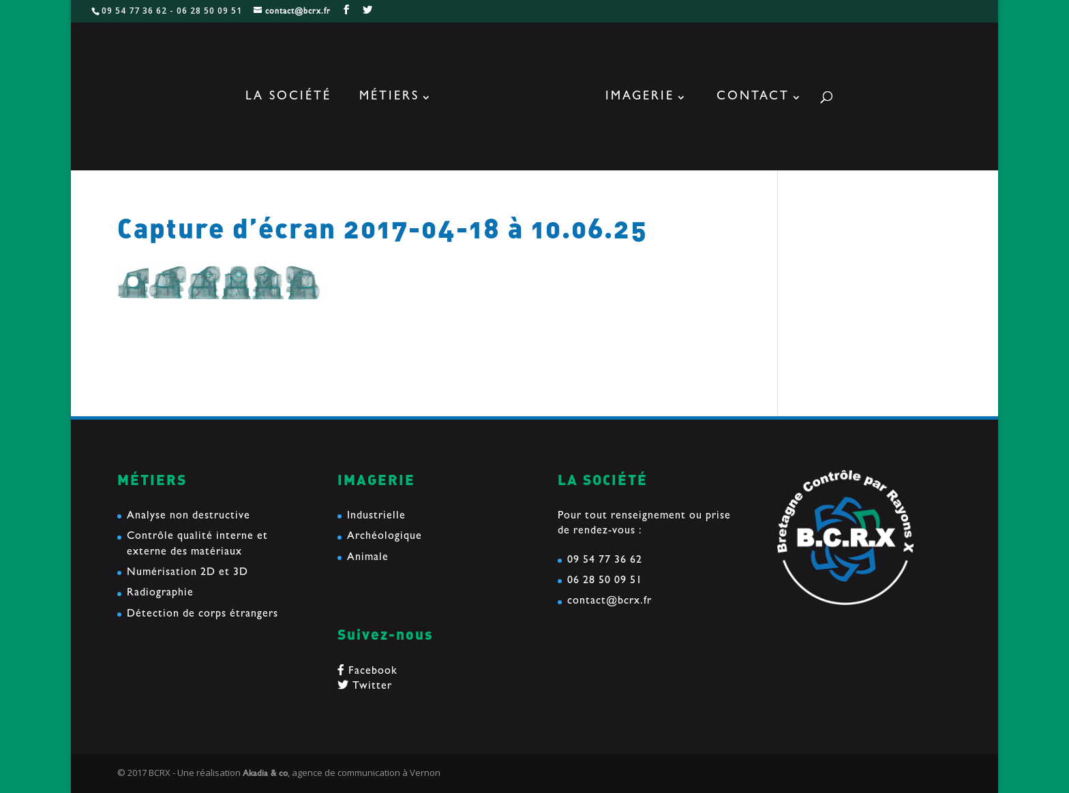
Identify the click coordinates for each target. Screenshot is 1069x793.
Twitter (364, 686)
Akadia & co (265, 774)
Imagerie (639, 98)
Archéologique (384, 536)
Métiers (389, 98)
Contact (753, 98)
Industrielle (376, 516)
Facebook (367, 671)
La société (288, 98)
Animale (368, 558)
